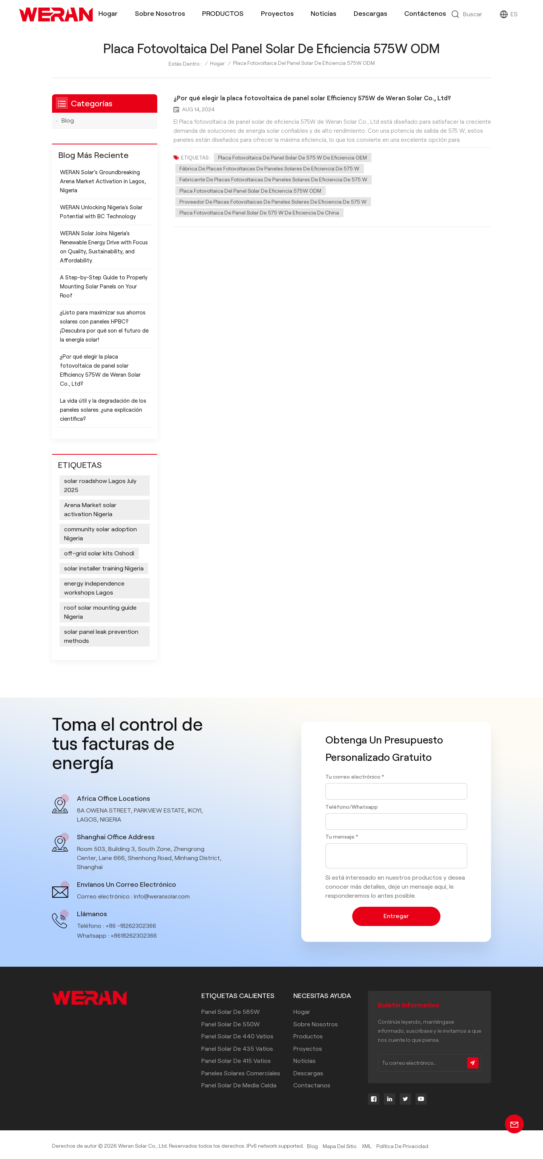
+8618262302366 (135, 936)
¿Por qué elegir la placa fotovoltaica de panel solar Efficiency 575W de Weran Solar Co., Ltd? (314, 98)
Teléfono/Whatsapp (351, 806)
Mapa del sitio (340, 1147)
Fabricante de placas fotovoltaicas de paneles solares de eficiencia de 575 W (274, 181)
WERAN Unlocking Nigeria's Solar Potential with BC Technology (101, 211)
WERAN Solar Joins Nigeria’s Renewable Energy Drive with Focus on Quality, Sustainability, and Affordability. (104, 247)
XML (366, 1147)
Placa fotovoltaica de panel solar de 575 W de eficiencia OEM (292, 158)
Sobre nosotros (160, 13)
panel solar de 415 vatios (236, 1061)
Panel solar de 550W (230, 1024)
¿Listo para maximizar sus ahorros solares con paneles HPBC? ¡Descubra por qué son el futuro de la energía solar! (104, 326)
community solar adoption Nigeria (100, 534)
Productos (308, 1036)
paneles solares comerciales (240, 1073)
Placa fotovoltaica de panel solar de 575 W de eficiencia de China (259, 215)
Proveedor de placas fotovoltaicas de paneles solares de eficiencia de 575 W (273, 204)
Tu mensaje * (341, 837)
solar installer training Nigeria (104, 569)
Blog (67, 120)
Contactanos (311, 1085)
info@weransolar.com (163, 897)
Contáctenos (425, 13)
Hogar (108, 13)
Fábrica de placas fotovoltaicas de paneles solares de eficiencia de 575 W (270, 169)
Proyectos (277, 13)
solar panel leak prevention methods (101, 636)
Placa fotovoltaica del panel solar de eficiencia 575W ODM (251, 192)
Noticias (323, 13)
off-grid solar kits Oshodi (99, 553)
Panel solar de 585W (230, 1012)
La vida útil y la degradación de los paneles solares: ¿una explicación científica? (103, 410)
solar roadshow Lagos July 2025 (100, 486)
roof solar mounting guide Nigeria (100, 612)
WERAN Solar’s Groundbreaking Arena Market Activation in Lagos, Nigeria (103, 181)
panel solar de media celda (238, 1085)
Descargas (370, 13)
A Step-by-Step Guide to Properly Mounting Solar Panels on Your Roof (103, 286)
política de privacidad (403, 1147)
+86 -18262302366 (132, 926)
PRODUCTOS (223, 13)
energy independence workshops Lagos (94, 588)
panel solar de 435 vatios (237, 1049)
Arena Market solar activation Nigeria (90, 510)
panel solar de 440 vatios (237, 1036)
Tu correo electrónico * (354, 776)
